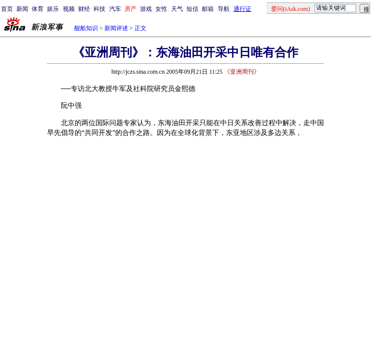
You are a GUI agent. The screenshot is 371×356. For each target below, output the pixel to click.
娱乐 (53, 8)
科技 (99, 8)
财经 (84, 8)
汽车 (115, 8)
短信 (192, 8)
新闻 (22, 8)
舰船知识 (86, 28)
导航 (224, 8)
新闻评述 (116, 28)
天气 (177, 8)
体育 (38, 8)
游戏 (146, 8)
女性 (161, 8)
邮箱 (208, 8)
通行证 (242, 8)
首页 (7, 8)
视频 (69, 8)
